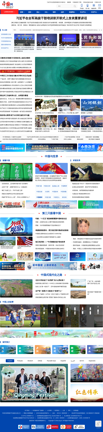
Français (20, 361)
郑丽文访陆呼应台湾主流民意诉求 (12, 194)
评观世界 (76, 160)
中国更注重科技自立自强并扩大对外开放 (48, 233)
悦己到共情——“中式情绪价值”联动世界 (50, 242)
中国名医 (84, 129)
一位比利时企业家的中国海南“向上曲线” (48, 237)
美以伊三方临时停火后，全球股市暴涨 (14, 95)
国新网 (69, 2)
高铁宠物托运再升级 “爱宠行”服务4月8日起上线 (50, 297)
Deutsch (30, 361)
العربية (73, 361)
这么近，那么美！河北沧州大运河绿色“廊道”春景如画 (16, 295)
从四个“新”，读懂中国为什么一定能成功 (14, 187)
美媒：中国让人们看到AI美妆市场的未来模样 (87, 248)
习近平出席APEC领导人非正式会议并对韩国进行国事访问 (42, 137)
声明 (69, 410)
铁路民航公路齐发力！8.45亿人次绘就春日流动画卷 (51, 283)
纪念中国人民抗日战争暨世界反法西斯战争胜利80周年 (17, 139)
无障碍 (98, 425)
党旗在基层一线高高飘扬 (92, 137)
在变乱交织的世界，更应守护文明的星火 (85, 187)
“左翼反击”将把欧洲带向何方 (81, 194)
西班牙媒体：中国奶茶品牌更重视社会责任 (86, 245)
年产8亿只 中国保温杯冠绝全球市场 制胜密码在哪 (16, 108)
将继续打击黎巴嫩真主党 (24, 122)
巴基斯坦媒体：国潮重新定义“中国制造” (85, 242)
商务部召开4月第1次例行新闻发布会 (91, 47)
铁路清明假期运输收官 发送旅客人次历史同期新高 (16, 64)
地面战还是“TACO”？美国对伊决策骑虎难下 (86, 183)
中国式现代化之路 (51, 274)
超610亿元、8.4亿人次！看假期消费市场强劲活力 (16, 99)
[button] (101, 75)
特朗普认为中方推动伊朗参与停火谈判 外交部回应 (16, 61)
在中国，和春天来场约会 (79, 233)
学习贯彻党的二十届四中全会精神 (12, 137)
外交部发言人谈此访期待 (21, 58)
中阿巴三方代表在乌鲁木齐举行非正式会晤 (15, 76)
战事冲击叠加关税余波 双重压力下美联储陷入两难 (16, 125)
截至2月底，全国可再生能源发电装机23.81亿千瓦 (16, 102)
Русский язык (51, 361)
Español (63, 361)
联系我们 (57, 410)
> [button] (101, 30)
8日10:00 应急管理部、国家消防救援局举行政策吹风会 (35, 30)
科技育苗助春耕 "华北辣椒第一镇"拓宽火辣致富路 (16, 111)
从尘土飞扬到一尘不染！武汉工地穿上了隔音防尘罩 (52, 294)
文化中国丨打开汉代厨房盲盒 (44, 113)
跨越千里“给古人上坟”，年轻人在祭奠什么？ (16, 197)
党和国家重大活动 (6, 34)
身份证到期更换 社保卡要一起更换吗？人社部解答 (16, 82)
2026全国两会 (42, 139)
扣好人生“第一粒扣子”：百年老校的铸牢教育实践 (51, 286)
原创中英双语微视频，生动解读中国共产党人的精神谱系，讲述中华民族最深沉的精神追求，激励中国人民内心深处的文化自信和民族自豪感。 (51, 178)
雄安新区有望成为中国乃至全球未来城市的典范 (7, 247)
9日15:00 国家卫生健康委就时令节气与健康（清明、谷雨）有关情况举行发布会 (76, 30)
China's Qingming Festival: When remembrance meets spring (21, 400)
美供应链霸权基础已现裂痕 (80, 197)
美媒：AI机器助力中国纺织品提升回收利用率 (87, 239)
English (10, 361)
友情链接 (75, 410)
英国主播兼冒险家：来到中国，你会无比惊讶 (49, 245)
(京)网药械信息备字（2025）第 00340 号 (79, 418)
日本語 (40, 361)
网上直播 (4, 30)
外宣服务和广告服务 (38, 410)
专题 (27, 115)
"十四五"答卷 (54, 139)
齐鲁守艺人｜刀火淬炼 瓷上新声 (68, 113)
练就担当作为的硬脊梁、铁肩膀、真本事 (56, 22)
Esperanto (92, 361)
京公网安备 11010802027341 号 (73, 416)
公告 (63, 410)
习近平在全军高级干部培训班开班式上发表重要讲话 (51, 18)
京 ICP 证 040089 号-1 (27, 416)
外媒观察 (4, 233)
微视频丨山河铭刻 (86, 113)
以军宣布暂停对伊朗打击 (8, 122)
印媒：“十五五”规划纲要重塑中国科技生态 (51, 218)
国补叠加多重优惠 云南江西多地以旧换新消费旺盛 (16, 88)
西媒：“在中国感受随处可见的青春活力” (48, 225)
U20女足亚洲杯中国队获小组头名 (12, 325)
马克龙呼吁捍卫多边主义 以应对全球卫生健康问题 (16, 131)
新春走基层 (80, 139)
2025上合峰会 (67, 139)
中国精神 (39, 197)
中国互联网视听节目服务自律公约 (11, 413)
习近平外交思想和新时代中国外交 (56, 2)
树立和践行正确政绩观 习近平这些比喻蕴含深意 (27, 22)
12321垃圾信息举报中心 (42, 413)
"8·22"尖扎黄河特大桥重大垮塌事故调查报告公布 (15, 67)
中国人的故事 (8, 302)
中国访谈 (61, 129)
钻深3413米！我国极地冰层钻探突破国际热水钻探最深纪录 (54, 96)
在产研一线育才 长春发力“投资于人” (48, 291)
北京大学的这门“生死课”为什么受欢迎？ (50, 280)
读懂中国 (6, 160)
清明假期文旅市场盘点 (59, 25)
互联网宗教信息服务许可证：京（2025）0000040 (50, 418)
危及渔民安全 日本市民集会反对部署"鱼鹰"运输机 (16, 128)
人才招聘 (49, 410)
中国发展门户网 (77, 2)
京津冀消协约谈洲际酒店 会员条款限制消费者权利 (16, 105)
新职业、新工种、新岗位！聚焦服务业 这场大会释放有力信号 (31, 25)
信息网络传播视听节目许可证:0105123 (23, 418)
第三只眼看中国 (51, 213)
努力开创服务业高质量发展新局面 (80, 22)
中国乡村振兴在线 (88, 2)
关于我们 (27, 410)
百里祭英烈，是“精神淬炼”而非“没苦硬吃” (15, 183)
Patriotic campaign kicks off (80, 400)
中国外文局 (98, 2)
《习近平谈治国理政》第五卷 (72, 137)
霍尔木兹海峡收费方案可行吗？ (80, 179)
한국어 (82, 361)
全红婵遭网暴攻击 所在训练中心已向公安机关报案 (16, 85)
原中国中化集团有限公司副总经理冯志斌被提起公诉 (16, 91)
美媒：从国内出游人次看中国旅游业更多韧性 (49, 222)
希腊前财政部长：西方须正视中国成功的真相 (51, 230)
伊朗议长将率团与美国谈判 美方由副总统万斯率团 (16, 118)
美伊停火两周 (5, 115)
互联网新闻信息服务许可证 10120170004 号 (49, 416)
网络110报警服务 (28, 413)
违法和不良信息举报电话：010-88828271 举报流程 (86, 413)
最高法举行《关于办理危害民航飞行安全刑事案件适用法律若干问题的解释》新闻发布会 (24, 49)
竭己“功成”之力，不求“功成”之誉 (12, 190)
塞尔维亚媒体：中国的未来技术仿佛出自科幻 (49, 248)
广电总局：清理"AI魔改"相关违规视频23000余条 (15, 79)
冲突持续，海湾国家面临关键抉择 (83, 190)
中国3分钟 (38, 129)
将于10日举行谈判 (17, 115)
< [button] (99, 30)
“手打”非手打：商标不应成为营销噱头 (12, 179)
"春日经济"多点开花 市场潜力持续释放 (79, 25)
